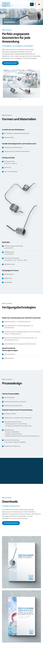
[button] (39, 4)
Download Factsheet (10, 63)
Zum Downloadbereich (11, 523)
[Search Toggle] (35, 4)
